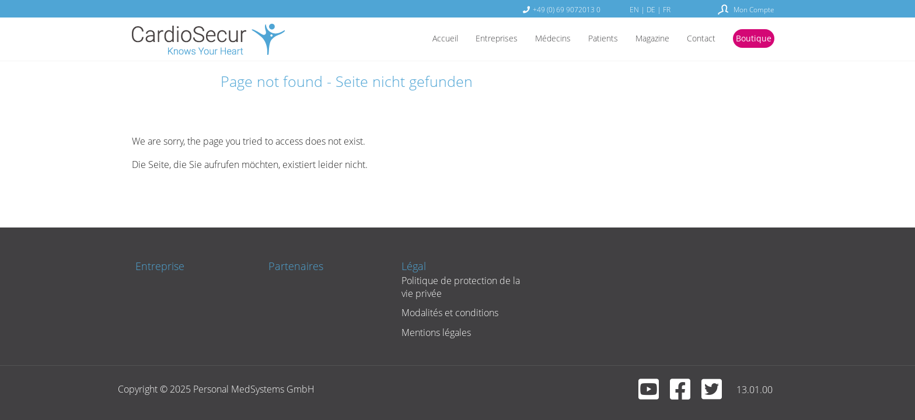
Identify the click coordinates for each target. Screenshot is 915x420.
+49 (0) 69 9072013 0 (566, 9)
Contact (695, 39)
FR (666, 9)
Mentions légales (431, 332)
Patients (588, 39)
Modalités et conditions (445, 312)
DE (651, 9)
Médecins (534, 39)
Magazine (642, 39)
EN (634, 9)
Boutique (751, 39)
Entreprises (473, 39)
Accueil (416, 39)
